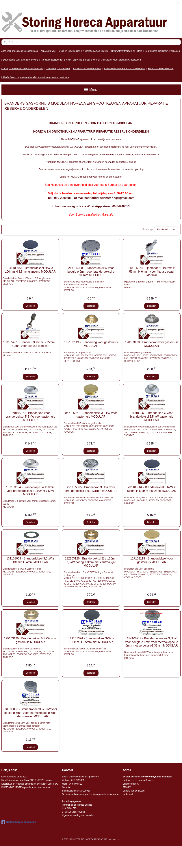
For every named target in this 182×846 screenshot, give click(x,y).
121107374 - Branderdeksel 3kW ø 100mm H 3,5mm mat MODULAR (91, 640)
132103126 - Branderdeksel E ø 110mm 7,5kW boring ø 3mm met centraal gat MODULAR (91, 562)
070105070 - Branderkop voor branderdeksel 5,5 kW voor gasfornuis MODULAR (30, 416)
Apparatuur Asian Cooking (95, 51)
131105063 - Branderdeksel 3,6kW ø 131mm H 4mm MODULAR (30, 560)
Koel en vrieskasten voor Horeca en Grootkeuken (117, 60)
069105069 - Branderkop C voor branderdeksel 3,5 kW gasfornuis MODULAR (151, 416)
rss (119, 839)
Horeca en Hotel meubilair (161, 68)
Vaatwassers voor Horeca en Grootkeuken (124, 68)
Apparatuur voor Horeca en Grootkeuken (60, 51)
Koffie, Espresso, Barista (78, 60)
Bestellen (30, 306)
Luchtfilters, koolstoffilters (58, 68)
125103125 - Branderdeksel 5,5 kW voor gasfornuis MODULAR (30, 640)
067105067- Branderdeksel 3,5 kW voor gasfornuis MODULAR (91, 414)
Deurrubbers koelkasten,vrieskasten (162, 51)
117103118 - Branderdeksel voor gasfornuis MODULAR (151, 560)
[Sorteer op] (166, 229)
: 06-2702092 (82, 791)
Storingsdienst (69, 791)
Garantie (66, 787)
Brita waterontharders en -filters (126, 51)
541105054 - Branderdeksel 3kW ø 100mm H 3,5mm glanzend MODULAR (30, 269)
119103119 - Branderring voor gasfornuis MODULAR (91, 344)
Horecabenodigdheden (52, 60)
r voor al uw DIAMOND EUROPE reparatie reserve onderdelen (29, 783)
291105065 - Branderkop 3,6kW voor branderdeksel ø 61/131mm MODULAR (91, 489)
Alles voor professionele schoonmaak (19, 51)
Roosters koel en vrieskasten (87, 68)
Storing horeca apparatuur (18, 822)
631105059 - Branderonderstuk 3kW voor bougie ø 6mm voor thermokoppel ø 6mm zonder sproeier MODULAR (30, 713)
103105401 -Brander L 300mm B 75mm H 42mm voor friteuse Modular (30, 344)
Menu (91, 89)
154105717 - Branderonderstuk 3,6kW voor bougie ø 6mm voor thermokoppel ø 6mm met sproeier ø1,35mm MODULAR (151, 642)
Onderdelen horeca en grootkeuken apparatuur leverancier (90, 794)
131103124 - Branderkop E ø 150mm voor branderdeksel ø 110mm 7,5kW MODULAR (30, 491)
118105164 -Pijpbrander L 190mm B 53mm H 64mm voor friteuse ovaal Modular (151, 271)
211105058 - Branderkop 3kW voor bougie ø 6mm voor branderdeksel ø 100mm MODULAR (91, 271)
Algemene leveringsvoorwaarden (78, 815)
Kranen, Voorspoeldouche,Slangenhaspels (22, 68)
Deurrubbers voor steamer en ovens (20, 60)
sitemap (112, 839)
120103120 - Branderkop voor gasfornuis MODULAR (151, 344)
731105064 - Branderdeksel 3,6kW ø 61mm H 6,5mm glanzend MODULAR (151, 489)
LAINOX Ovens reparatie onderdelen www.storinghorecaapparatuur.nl (35, 77)
